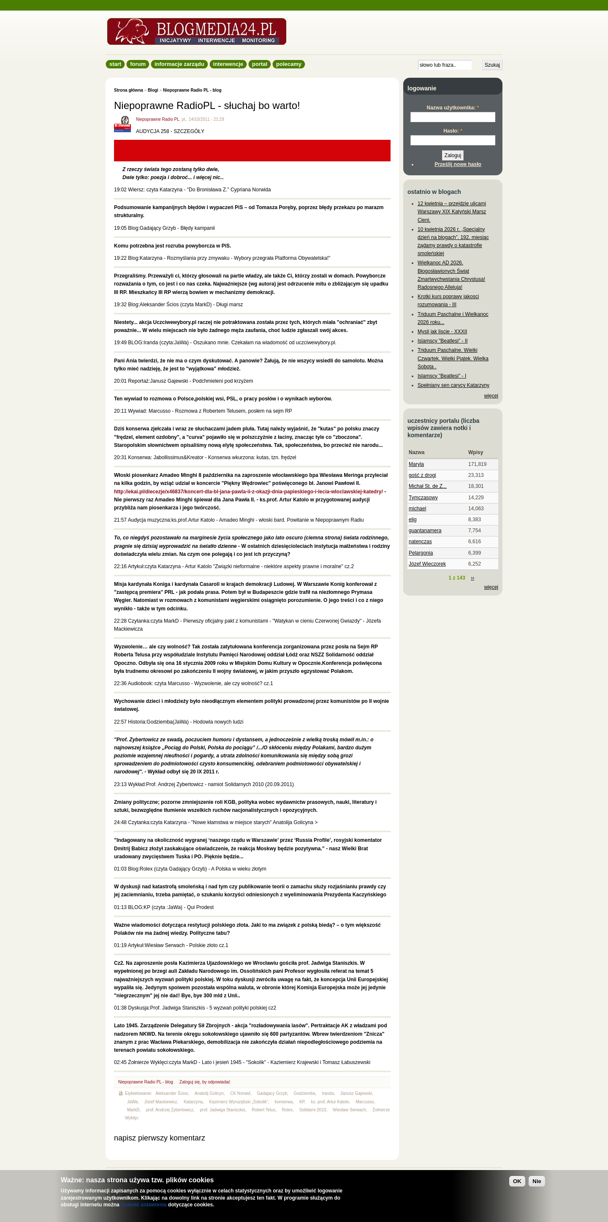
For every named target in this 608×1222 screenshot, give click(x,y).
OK (517, 1181)
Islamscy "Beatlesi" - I (442, 376)
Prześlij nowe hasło (457, 164)
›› (472, 578)
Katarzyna (193, 1102)
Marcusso (365, 1102)
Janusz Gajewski (356, 1093)
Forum (138, 64)
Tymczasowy (423, 498)
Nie (536, 1181)
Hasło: (452, 131)
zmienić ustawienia (144, 1205)
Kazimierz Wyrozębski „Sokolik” (238, 1102)
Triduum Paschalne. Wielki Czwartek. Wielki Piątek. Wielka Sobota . (453, 358)
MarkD (133, 1110)
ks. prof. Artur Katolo (330, 1102)
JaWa (132, 1102)
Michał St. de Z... (428, 486)
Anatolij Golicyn (209, 1093)
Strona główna (128, 90)
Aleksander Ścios (171, 1093)
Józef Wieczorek (427, 564)
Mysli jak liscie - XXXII (442, 332)
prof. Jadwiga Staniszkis (222, 1110)
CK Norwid (240, 1093)
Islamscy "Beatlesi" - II (443, 341)
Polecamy (288, 64)
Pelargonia (421, 553)
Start (115, 64)
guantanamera (425, 530)
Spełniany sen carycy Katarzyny (453, 385)
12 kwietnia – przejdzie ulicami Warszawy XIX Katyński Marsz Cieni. (452, 212)
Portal (259, 64)
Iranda (328, 1093)
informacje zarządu (179, 64)
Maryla (416, 464)
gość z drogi (422, 475)
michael (417, 509)
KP (301, 1102)
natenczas (420, 541)
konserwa (284, 1102)
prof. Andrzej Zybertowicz (169, 1110)
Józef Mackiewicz (160, 1102)
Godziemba (304, 1093)
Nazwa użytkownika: (452, 108)
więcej (491, 396)
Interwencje (228, 64)
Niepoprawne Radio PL (157, 119)
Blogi (153, 90)
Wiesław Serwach (349, 1110)
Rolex (287, 1110)
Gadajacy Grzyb (272, 1093)
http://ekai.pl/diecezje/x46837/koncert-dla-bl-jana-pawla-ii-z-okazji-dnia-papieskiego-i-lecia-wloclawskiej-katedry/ (248, 492)
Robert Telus (263, 1110)
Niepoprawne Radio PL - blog (192, 90)
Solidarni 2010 (312, 1110)
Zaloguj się (189, 1082)
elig (413, 520)
